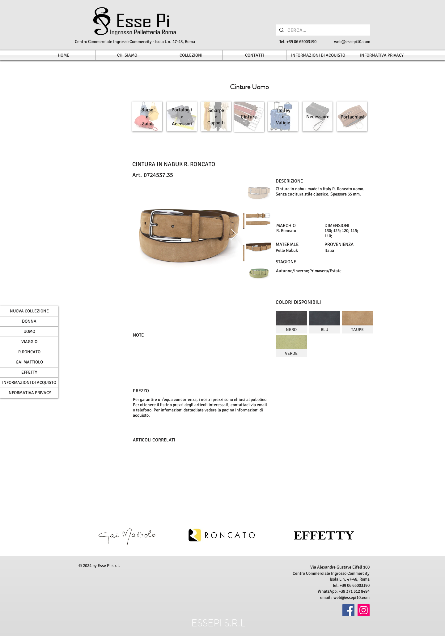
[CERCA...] (322, 30)
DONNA (29, 321)
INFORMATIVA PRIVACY (29, 392)
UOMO (29, 331)
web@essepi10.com (352, 41)
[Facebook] (348, 610)
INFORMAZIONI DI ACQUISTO (29, 382)
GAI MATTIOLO (29, 362)
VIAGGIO (29, 341)
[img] (291, 322)
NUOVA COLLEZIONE (29, 311)
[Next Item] (234, 235)
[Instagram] (364, 610)
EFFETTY (29, 372)
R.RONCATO (29, 352)
